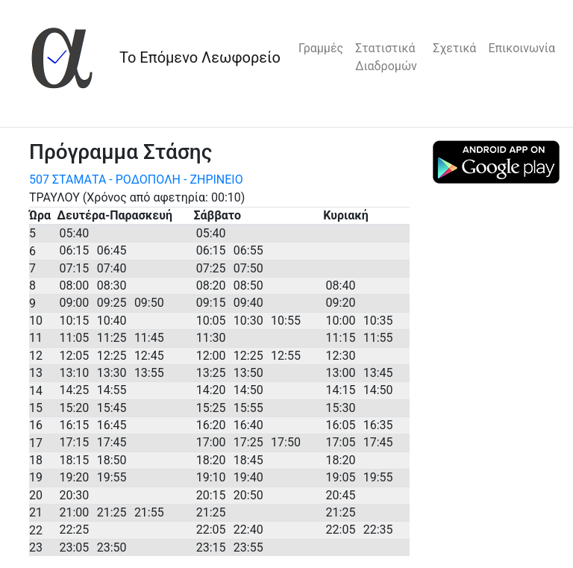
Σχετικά (454, 48)
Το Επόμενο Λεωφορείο (200, 57)
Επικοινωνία (521, 48)
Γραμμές (320, 48)
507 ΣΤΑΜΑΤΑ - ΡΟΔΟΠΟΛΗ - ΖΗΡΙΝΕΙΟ (136, 179)
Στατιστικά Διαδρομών (386, 57)
